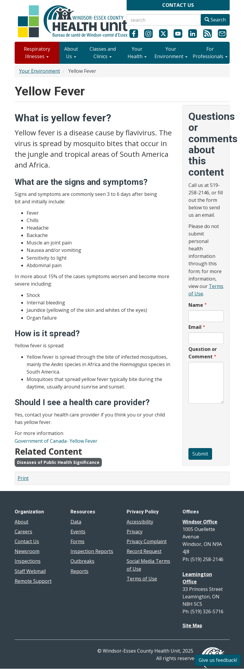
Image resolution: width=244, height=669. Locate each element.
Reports (79, 571)
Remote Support (33, 581)
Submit (200, 453)
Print (23, 478)
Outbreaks (82, 561)
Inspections (28, 561)
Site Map (192, 625)
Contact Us (27, 541)
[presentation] (212, 426)
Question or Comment (202, 353)
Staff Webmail (30, 571)
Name (195, 305)
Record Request (144, 551)
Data (75, 521)
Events (77, 531)
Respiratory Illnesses (37, 53)
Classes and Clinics (103, 53)
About (21, 521)
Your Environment (171, 53)
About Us (71, 53)
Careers (23, 531)
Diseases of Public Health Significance (58, 462)
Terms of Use (142, 578)
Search (215, 19)
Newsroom (27, 551)
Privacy (134, 531)
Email (195, 327)
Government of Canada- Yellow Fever (56, 441)
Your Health (137, 53)
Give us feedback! (218, 660)
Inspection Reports (91, 551)
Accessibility (140, 521)
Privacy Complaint (147, 541)
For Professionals (210, 53)
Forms (77, 541)
